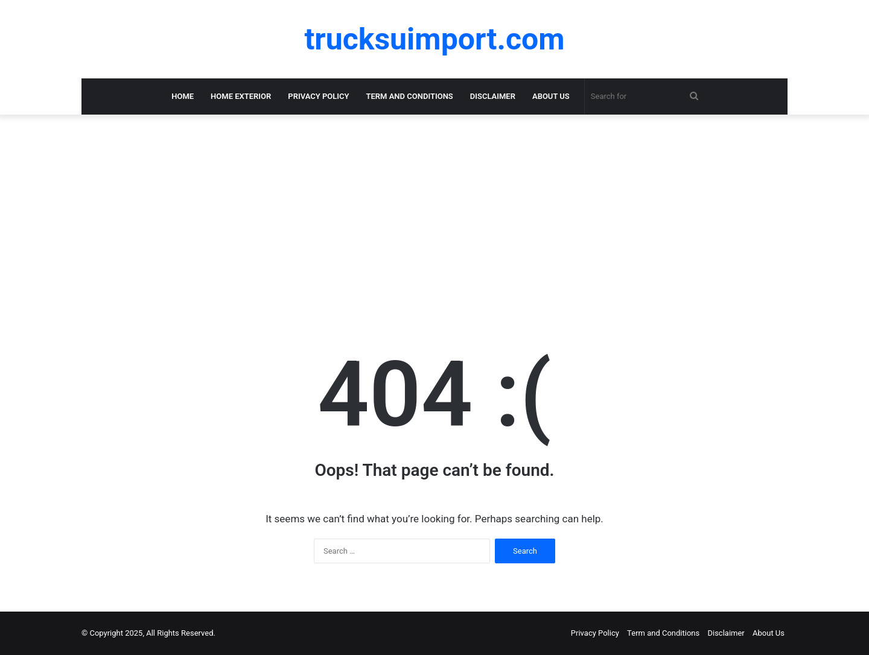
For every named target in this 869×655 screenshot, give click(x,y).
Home (182, 96)
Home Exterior (241, 96)
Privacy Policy (318, 96)
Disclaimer (492, 96)
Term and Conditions (409, 96)
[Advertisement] (434, 211)
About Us (551, 96)
